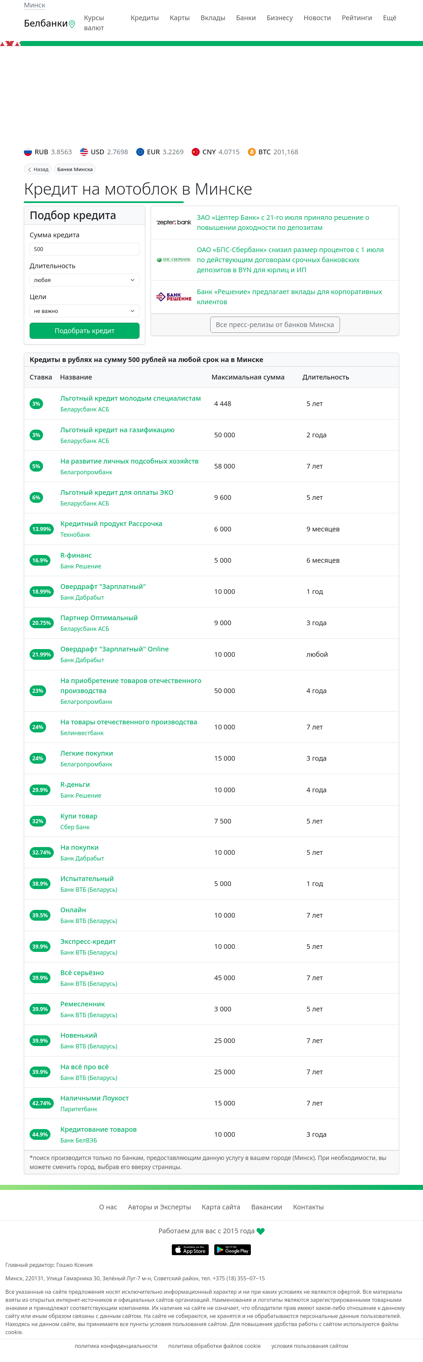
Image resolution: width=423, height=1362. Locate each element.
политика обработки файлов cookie (214, 1346)
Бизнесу (280, 17)
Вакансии (266, 1206)
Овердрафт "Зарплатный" (103, 586)
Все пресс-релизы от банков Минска (275, 324)
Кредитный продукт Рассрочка (112, 523)
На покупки (80, 847)
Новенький (79, 1035)
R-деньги (75, 784)
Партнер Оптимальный (99, 617)
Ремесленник (83, 1003)
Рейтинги (357, 17)
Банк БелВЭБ (79, 1140)
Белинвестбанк (82, 733)
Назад (37, 169)
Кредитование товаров (99, 1129)
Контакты (308, 1206)
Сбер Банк (75, 827)
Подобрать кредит (85, 330)
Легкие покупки (87, 753)
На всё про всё (85, 1066)
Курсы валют (94, 22)
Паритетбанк (79, 1109)
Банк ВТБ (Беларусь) (89, 889)
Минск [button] (34, 4)
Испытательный (87, 878)
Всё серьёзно (82, 972)
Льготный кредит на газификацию (118, 429)
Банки (246, 17)
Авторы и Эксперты (159, 1206)
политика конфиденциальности (116, 1346)
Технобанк (75, 534)
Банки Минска (75, 169)
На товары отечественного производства (129, 721)
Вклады (213, 17)
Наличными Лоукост (95, 1098)
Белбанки (50, 22)
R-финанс (76, 555)
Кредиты (144, 17)
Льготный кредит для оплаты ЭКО (117, 492)
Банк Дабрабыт (82, 597)
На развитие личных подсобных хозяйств (130, 461)
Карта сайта (221, 1206)
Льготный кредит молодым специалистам (131, 398)
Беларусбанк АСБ (85, 409)
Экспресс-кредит (88, 941)
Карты (180, 17)
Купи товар (79, 815)
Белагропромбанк (86, 472)
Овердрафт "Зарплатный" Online (115, 648)
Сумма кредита (55, 234)
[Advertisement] (211, 96)
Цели (38, 296)
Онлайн (73, 909)
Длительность (52, 265)
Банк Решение (81, 566)
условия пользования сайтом (309, 1346)
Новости (317, 17)
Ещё (389, 17)
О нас (108, 1206)
